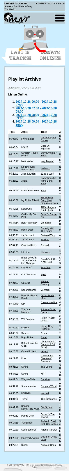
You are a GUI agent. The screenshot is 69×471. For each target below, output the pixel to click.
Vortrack (45, 289)
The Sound (46, 366)
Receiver (45, 379)
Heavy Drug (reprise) (47, 327)
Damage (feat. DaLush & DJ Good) (48, 344)
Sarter (44, 337)
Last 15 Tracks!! (20, 55)
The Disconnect (49, 399)
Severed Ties (48, 235)
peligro (44, 351)
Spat (43, 274)
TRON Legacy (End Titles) (48, 208)
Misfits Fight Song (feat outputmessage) (49, 200)
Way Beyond (47, 161)
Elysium (45, 239)
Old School (46, 407)
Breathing (46, 222)
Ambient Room (48, 445)
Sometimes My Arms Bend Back (48, 181)
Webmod (45, 168)
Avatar (44, 333)
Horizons (45, 252)
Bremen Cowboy (45, 283)
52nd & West (47, 173)
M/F (43, 373)
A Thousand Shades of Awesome (47, 358)
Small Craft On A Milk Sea (48, 260)
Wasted (45, 393)
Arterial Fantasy (49, 429)
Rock (43, 190)
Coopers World (48, 386)
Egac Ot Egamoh (45, 147)
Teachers (45, 267)
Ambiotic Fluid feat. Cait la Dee (49, 422)
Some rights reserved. (45, 465)
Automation (14, 87)
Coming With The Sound (47, 229)
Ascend (45, 245)
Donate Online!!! (50, 55)
